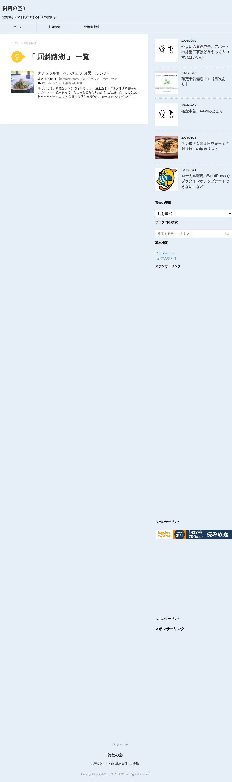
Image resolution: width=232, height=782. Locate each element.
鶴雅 (79, 83)
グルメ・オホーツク (103, 79)
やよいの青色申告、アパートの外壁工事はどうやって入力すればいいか (205, 52)
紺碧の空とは (167, 258)
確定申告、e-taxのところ (202, 111)
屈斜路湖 (69, 83)
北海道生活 (91, 27)
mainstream (70, 79)
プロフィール (164, 253)
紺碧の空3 (13, 8)
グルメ (84, 79)
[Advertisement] (193, 389)
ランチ (56, 83)
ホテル (46, 83)
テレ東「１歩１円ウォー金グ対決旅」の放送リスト (205, 146)
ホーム (18, 27)
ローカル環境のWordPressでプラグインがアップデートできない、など (205, 181)
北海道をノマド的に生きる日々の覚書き (116, 763)
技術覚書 (55, 27)
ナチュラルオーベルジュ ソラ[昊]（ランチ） (74, 73)
